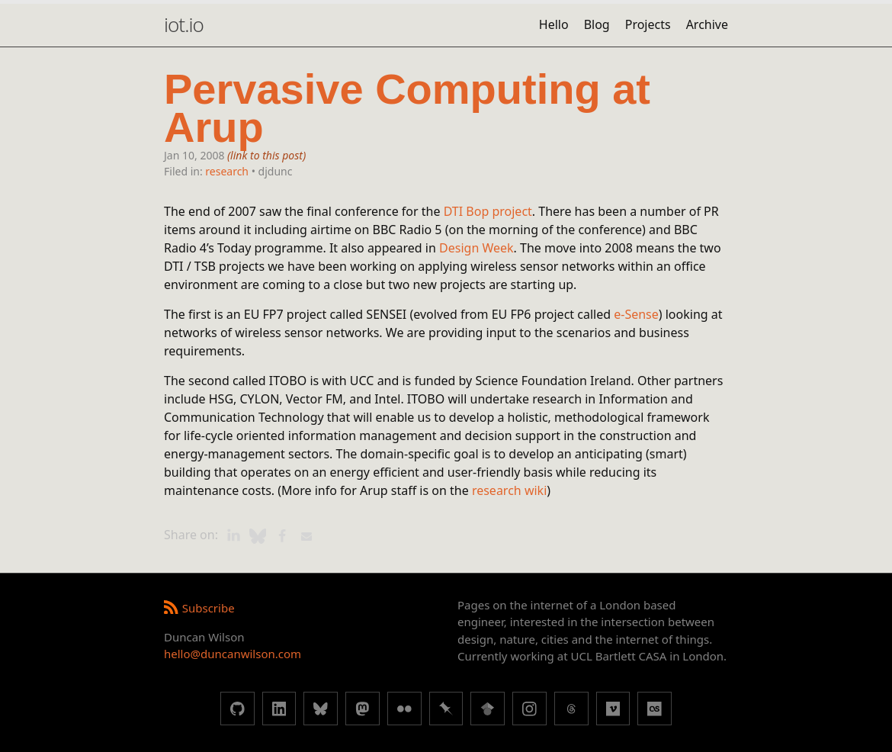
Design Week (476, 247)
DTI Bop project (488, 211)
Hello (554, 24)
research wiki (509, 490)
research (227, 171)
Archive (707, 24)
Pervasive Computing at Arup (407, 108)
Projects (648, 24)
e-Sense (636, 314)
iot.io (184, 24)
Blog (597, 24)
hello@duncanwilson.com (232, 653)
